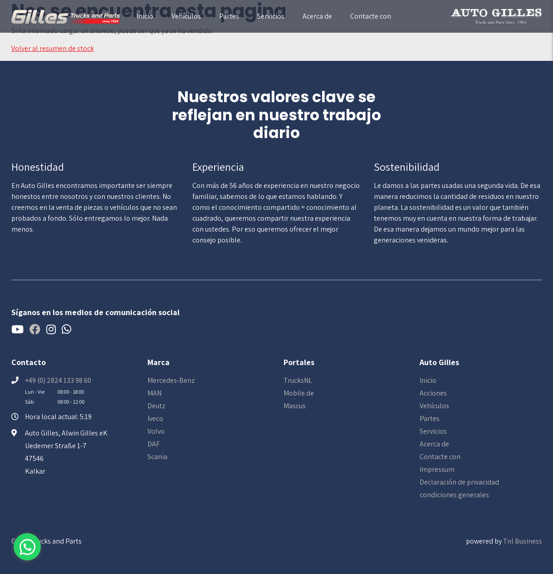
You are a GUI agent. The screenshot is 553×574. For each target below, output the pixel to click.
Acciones (433, 393)
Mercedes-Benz (171, 380)
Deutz (156, 406)
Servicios (270, 16)
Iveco (155, 418)
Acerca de (317, 16)
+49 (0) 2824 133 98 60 (58, 380)
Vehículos (186, 16)
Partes (229, 16)
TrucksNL (298, 380)
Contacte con (370, 16)
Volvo (156, 431)
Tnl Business (522, 541)
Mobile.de (299, 393)
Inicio (145, 16)
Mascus (295, 406)
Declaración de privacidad (459, 482)
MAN (154, 393)
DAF (153, 444)
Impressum (437, 469)
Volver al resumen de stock (52, 48)
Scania (157, 456)
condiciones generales (454, 495)
